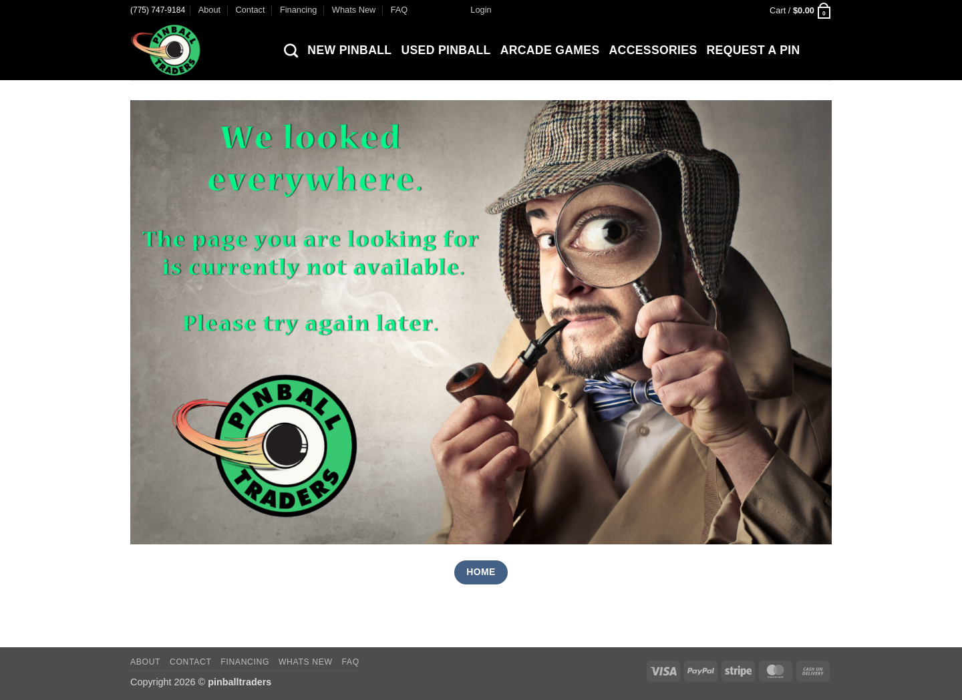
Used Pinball (445, 50)
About (209, 10)
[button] (480, 10)
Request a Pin (753, 50)
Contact (250, 10)
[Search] (291, 50)
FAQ (399, 10)
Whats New (353, 10)
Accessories (653, 50)
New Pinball (349, 50)
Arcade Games (550, 50)
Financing (298, 10)
